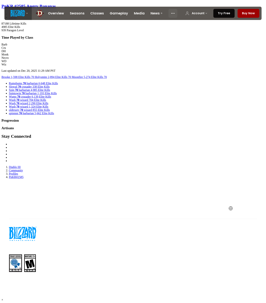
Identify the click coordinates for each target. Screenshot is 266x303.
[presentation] (18, 13)
